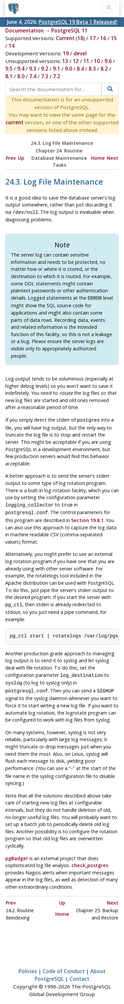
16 (103, 38)
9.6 (108, 61)
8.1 (9, 76)
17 (93, 38)
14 (12, 45)
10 (97, 61)
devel (80, 53)
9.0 (68, 68)
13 (65, 61)
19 (66, 53)
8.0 (20, 76)
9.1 (56, 68)
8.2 (104, 68)
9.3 (32, 68)
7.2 (56, 76)
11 (86, 61)
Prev (11, 158)
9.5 (9, 68)
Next (112, 158)
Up (21, 158)
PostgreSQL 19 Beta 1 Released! (78, 22)
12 (76, 61)
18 (80, 38)
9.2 (44, 68)
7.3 (44, 76)
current (14, 122)
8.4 (80, 68)
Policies (28, 964)
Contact (79, 972)
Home (98, 158)
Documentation (24, 30)
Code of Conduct (64, 964)
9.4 (20, 68)
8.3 (92, 68)
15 (114, 38)
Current (65, 38)
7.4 (32, 76)
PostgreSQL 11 (69, 30)
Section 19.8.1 (87, 517)
